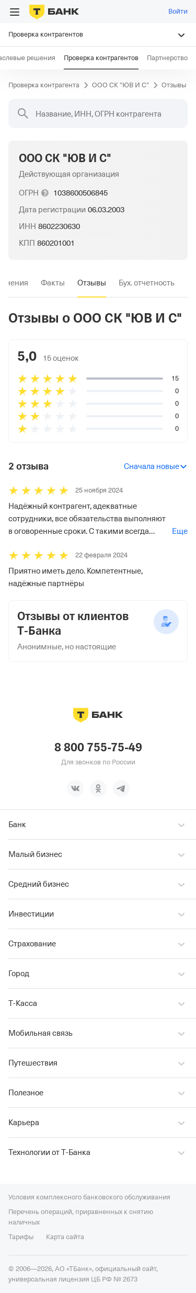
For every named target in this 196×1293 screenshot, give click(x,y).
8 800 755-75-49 (98, 747)
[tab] (53, 282)
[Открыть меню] (14, 12)
